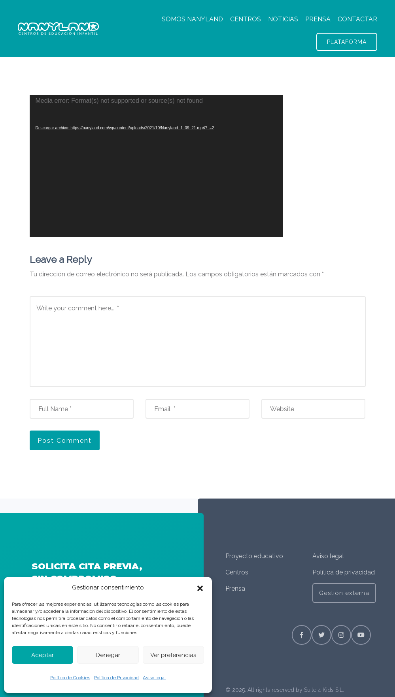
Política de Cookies (70, 677)
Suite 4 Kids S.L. (324, 690)
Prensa (235, 588)
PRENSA (318, 19)
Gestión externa (344, 593)
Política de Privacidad (116, 677)
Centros (236, 572)
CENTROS (245, 19)
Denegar (108, 655)
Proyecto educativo (254, 556)
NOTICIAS (283, 19)
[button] (200, 588)
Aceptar (42, 655)
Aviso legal (154, 677)
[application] (156, 166)
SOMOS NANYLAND (192, 19)
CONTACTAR (357, 19)
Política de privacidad (343, 572)
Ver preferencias (173, 655)
